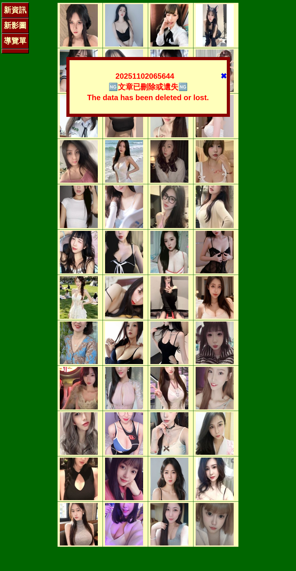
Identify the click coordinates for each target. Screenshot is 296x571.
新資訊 (15, 10)
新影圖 (15, 25)
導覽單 (15, 41)
